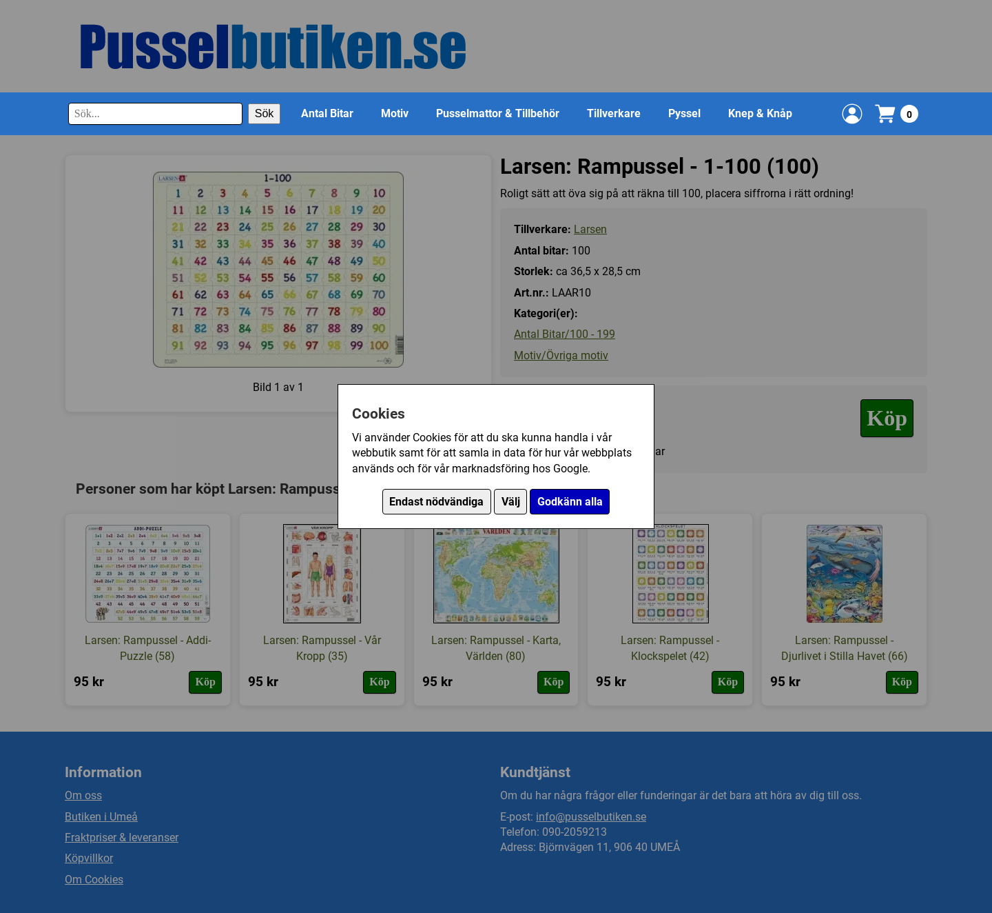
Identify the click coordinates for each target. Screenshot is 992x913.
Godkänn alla (570, 501)
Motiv (395, 113)
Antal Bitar (327, 113)
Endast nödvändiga (436, 501)
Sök (264, 113)
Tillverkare (614, 113)
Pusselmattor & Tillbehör (497, 113)
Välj (511, 501)
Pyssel (684, 113)
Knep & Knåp (760, 113)
